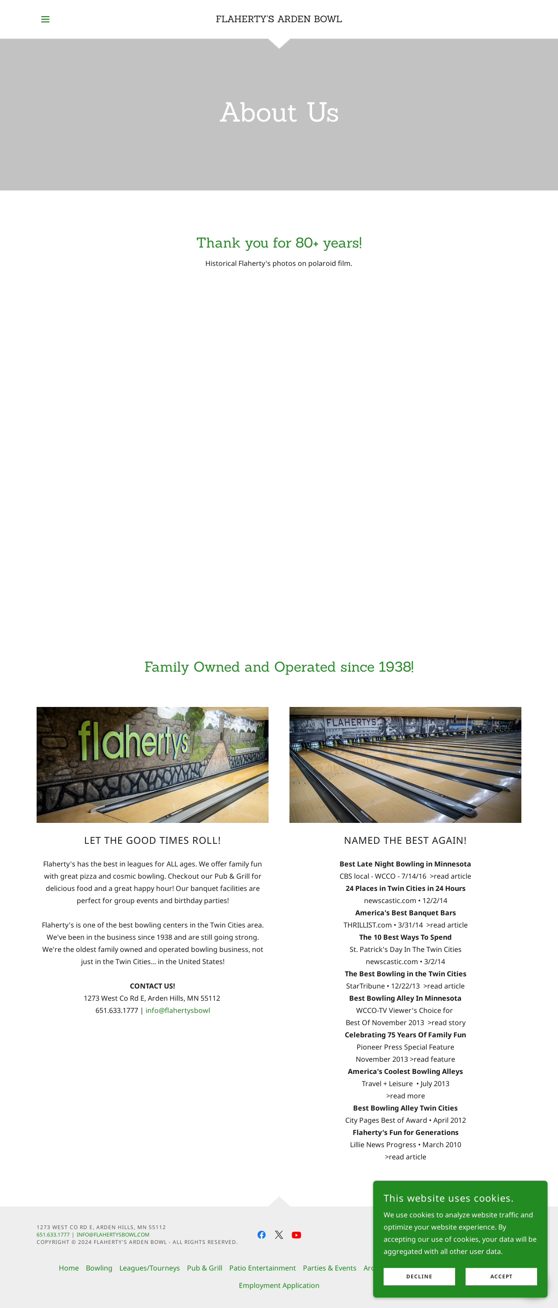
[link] (279, 19)
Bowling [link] (99, 1268)
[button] (45, 19)
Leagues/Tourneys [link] (149, 1268)
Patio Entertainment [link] (262, 1268)
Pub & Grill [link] (204, 1268)
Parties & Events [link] (330, 1268)
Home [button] (69, 1268)
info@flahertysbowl (178, 1010)
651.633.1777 (53, 1234)
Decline (419, 1277)
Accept (501, 1277)
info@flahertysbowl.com (113, 1234)
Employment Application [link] (279, 1285)
